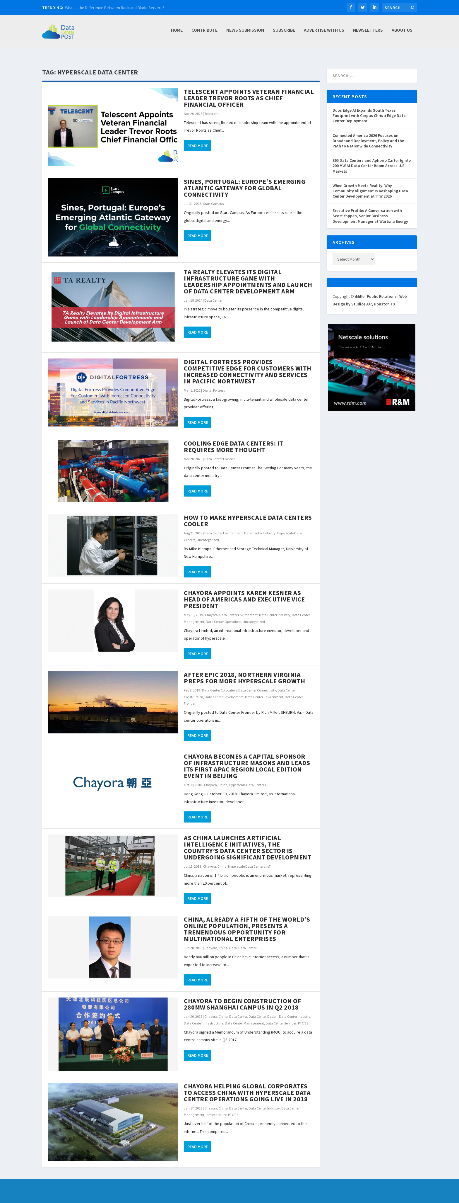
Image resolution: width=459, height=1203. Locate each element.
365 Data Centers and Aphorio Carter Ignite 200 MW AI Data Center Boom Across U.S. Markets (372, 159)
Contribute (204, 33)
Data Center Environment (223, 526)
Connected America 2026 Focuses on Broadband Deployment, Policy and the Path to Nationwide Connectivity (368, 134)
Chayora (211, 608)
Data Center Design (263, 1010)
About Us (402, 33)
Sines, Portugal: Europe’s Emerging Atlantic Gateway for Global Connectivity (244, 181)
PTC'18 (303, 1017)
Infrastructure (216, 1108)
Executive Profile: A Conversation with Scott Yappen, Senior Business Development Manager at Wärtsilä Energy (370, 209)
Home (177, 33)
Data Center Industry (259, 526)
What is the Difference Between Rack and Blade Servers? (114, 7)
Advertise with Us (324, 33)
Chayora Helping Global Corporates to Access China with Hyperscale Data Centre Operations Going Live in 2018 (247, 1086)
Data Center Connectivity (257, 684)
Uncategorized (208, 533)
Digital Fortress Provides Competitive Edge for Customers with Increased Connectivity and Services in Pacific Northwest (247, 365)
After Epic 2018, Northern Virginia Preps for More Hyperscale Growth (244, 671)
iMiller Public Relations (376, 290)
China (222, 778)
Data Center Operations (223, 615)
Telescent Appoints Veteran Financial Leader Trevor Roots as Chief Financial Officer (249, 91)
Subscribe (284, 33)
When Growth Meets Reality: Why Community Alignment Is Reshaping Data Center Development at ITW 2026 (370, 184)
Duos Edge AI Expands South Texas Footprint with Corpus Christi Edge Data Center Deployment (369, 109)
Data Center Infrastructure (203, 1017)
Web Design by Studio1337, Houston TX (144, 1199)
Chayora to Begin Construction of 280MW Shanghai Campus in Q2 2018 (242, 997)
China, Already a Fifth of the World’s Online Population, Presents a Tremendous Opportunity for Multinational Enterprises (247, 922)
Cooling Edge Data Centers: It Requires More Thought (233, 440)
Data (233, 941)
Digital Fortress (214, 384)
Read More (197, 139)
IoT (268, 860)
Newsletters (368, 33)
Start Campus (213, 197)
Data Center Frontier (219, 452)
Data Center (213, 294)
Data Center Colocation (219, 684)
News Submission (245, 33)
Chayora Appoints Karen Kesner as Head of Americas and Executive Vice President (244, 592)
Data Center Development (224, 690)
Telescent (211, 107)
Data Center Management (244, 1017)
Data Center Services (281, 1017)
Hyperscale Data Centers (247, 778)
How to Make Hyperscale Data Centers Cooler (248, 514)
